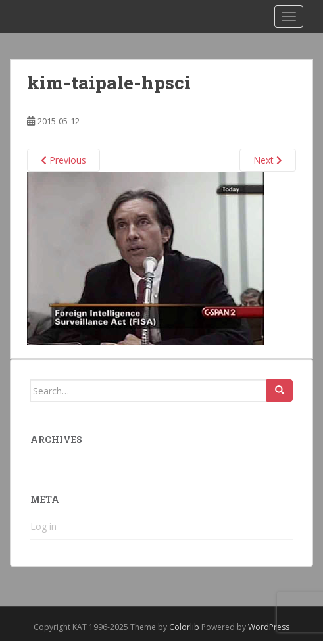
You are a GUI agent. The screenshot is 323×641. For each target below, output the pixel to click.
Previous (63, 160)
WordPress (268, 626)
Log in (43, 526)
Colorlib (184, 626)
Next (267, 160)
